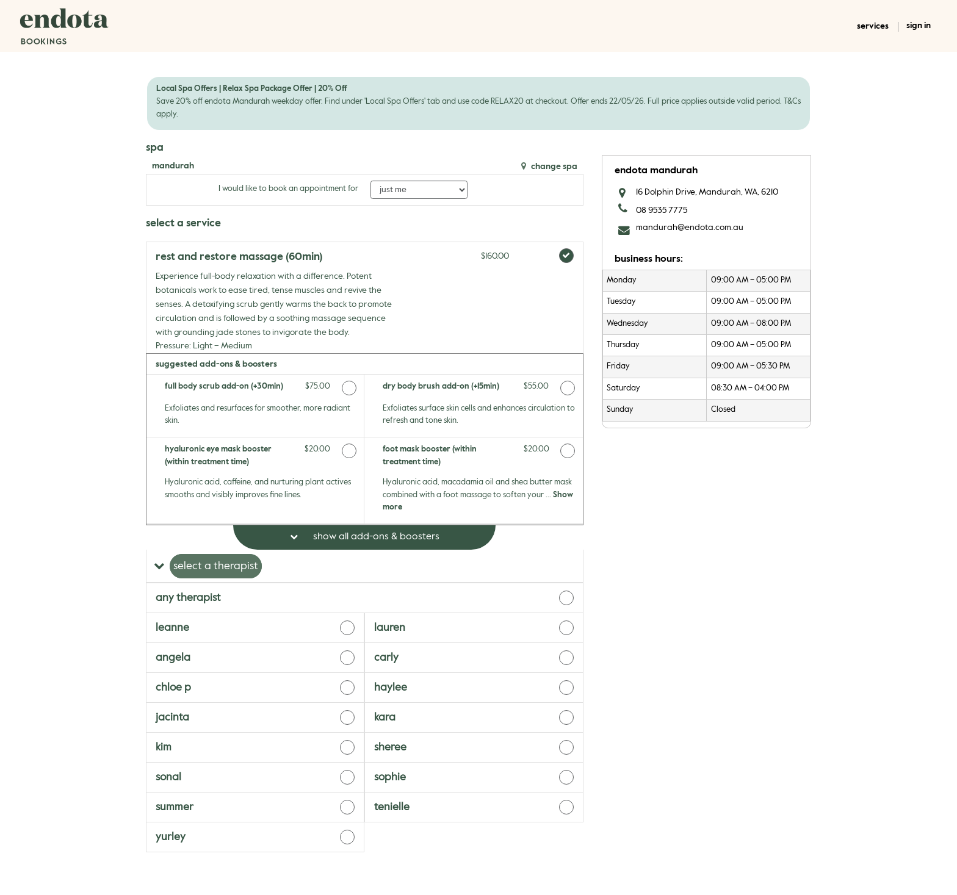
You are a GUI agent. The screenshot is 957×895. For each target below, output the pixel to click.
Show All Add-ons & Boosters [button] (375, 537)
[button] (364, 566)
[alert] (478, 103)
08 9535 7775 (661, 210)
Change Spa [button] (553, 166)
